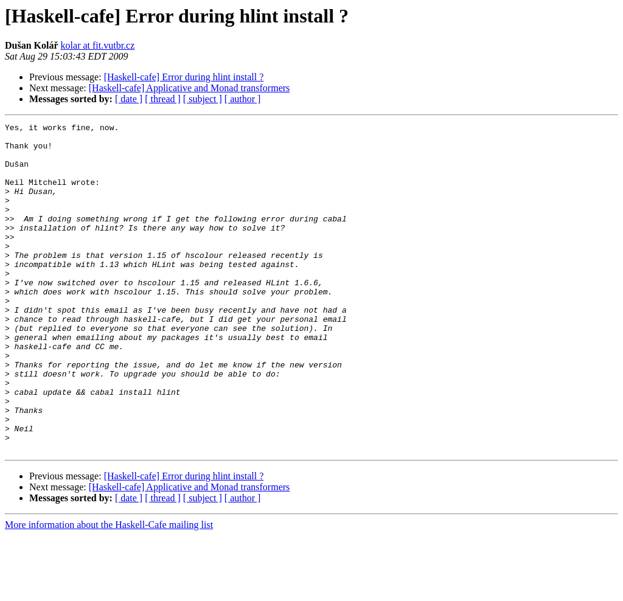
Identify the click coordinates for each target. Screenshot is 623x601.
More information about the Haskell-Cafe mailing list (109, 590)
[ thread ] (163, 99)
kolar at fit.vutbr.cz (98, 45)
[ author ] (242, 99)
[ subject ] (202, 99)
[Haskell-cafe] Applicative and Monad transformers (189, 88)
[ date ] (128, 99)
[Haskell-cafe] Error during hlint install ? (184, 77)
